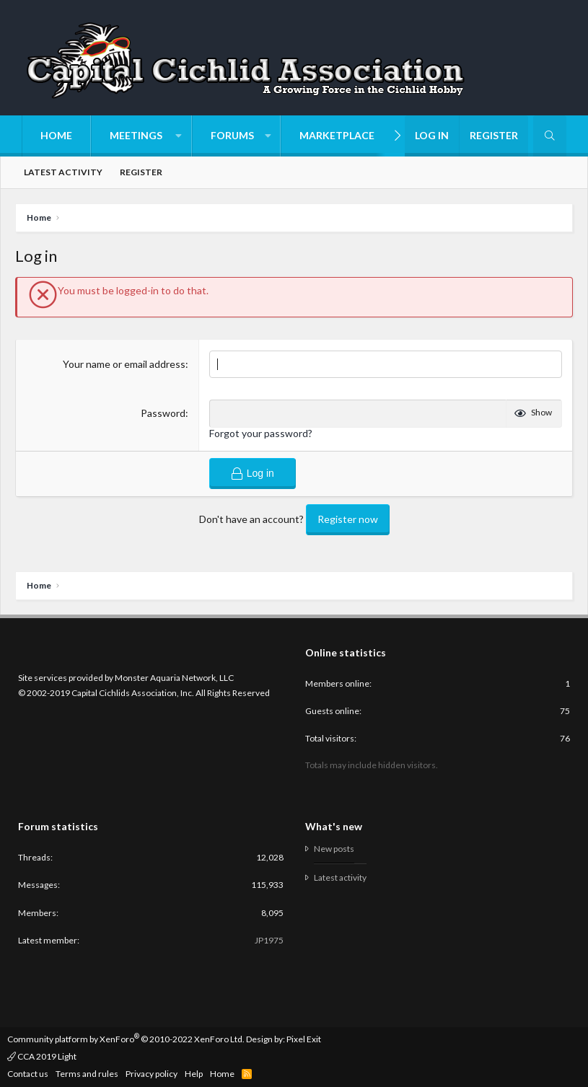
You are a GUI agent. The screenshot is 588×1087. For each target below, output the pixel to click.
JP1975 (269, 940)
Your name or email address (124, 364)
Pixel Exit (303, 1038)
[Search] (549, 136)
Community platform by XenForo (126, 1038)
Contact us (27, 1073)
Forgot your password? (260, 433)
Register (141, 172)
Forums (232, 135)
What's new (333, 826)
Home (56, 135)
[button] (141, 136)
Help (194, 1073)
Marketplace (336, 135)
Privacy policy (151, 1073)
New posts (334, 849)
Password (163, 413)
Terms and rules (87, 1073)
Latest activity (63, 172)
